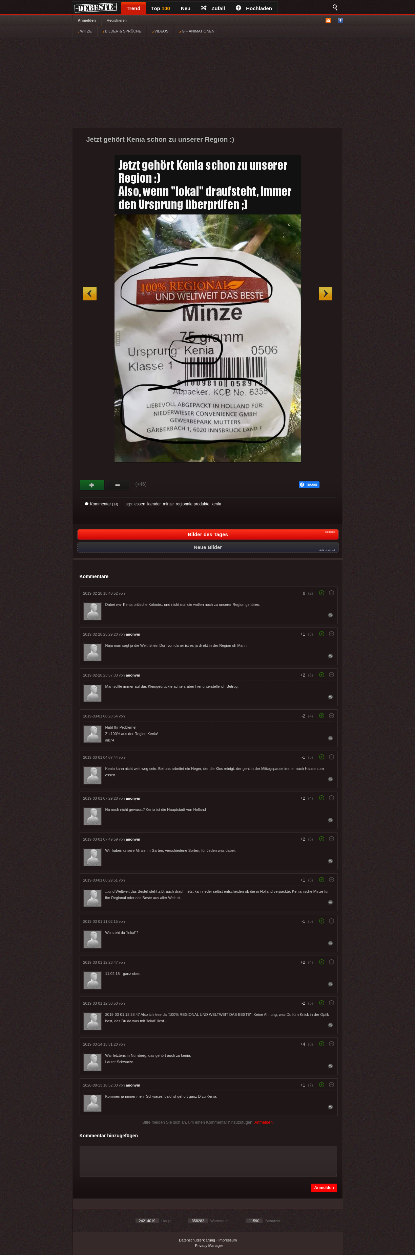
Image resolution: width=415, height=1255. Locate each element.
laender (154, 504)
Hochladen (254, 8)
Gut (92, 485)
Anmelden (87, 20)
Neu (185, 8)
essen (139, 504)
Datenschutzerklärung (197, 1240)
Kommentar (101, 504)
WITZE (85, 31)
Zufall (213, 8)
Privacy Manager (209, 1245)
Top (160, 8)
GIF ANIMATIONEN (196, 31)
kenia (216, 504)
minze (168, 504)
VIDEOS (160, 31)
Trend (134, 8)
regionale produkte (192, 504)
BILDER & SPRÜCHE (122, 31)
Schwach (117, 485)
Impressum (228, 1240)
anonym (133, 634)
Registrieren (117, 20)
